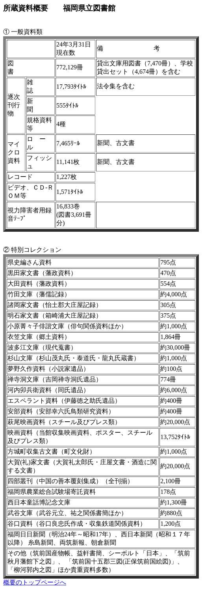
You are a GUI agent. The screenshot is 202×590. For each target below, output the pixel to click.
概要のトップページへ (34, 582)
